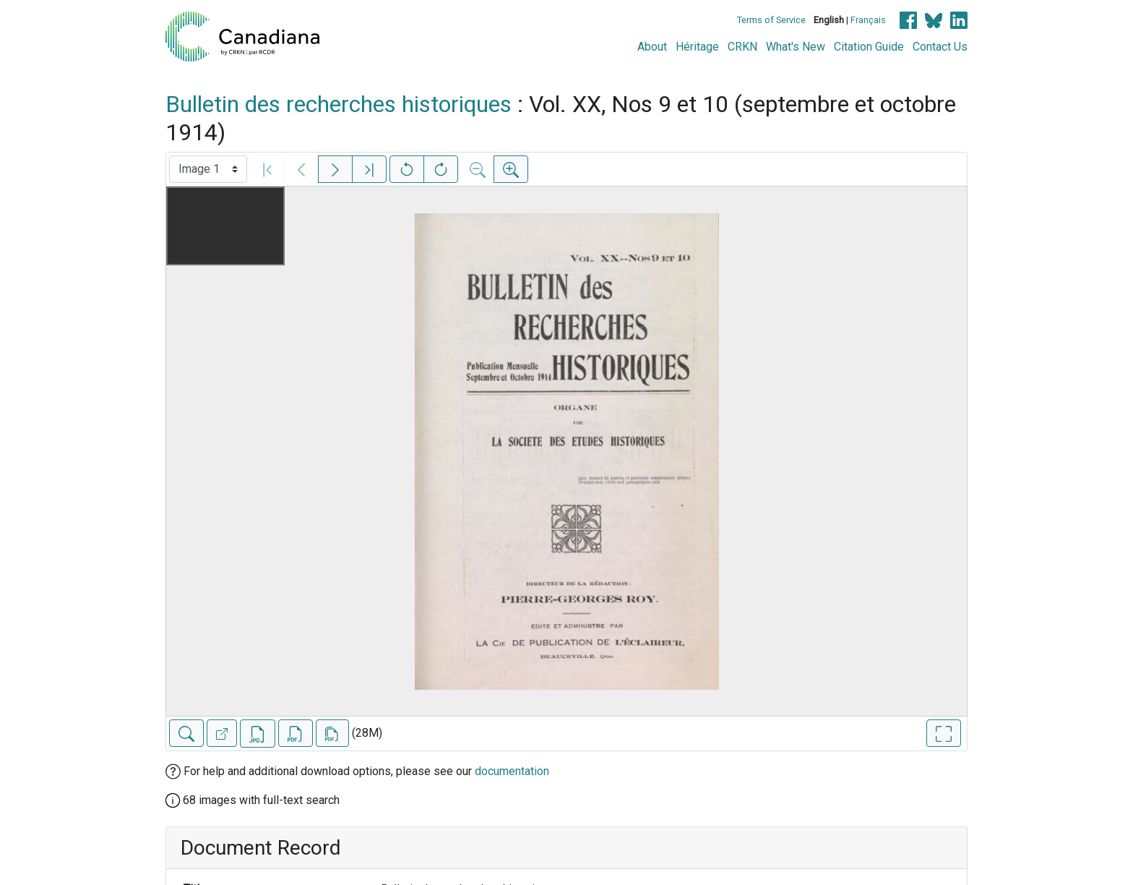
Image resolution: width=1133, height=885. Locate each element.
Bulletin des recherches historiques (338, 104)
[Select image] (208, 169)
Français (868, 19)
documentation (512, 771)
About (652, 47)
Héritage (697, 47)
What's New (795, 47)
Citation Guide (869, 47)
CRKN (742, 47)
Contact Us (940, 47)
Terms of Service (771, 19)
